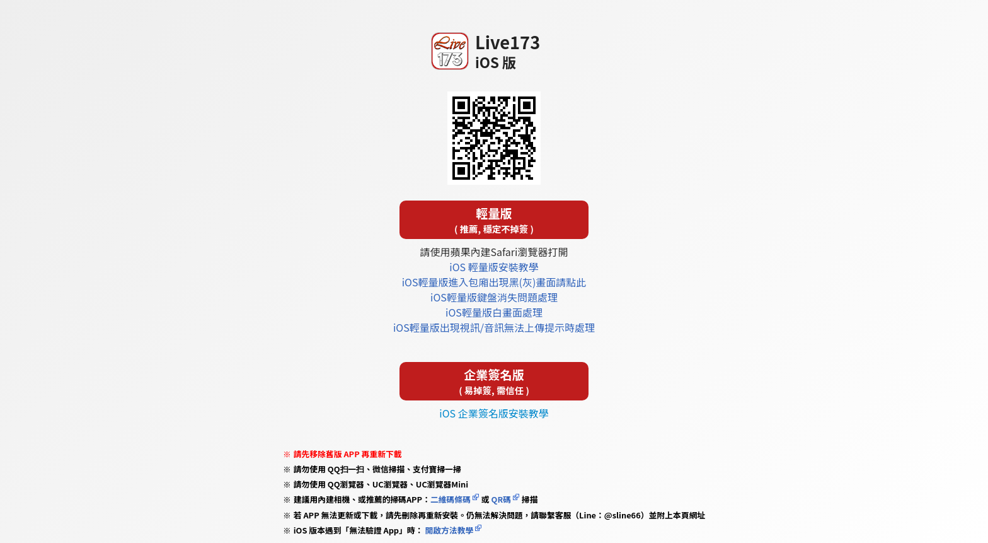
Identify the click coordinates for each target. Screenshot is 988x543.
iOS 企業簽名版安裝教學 (493, 413)
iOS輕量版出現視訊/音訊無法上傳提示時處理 (494, 327)
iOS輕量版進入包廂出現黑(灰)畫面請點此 (494, 281)
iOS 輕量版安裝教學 (493, 266)
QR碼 (501, 499)
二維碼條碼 (450, 499)
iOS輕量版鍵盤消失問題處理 (494, 297)
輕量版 (494, 219)
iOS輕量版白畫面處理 (494, 312)
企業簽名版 (494, 381)
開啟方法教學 (448, 530)
